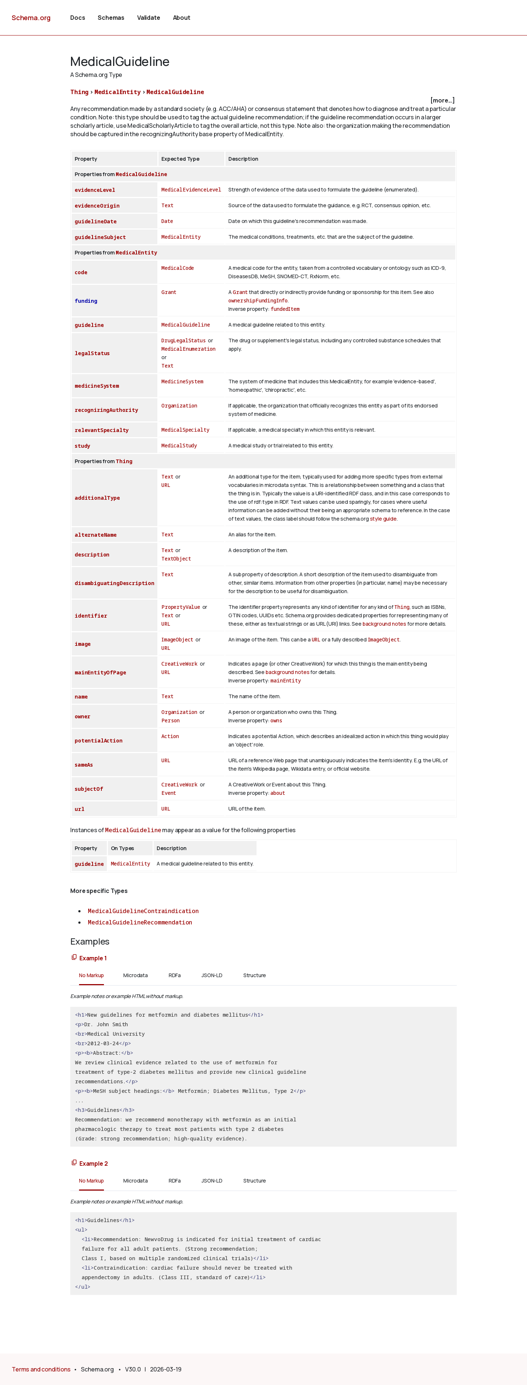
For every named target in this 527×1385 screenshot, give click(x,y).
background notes (384, 623)
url (80, 808)
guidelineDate (96, 221)
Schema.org (31, 17)
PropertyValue (180, 606)
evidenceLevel (95, 189)
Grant (168, 291)
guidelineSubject (100, 237)
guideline (89, 324)
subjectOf (89, 788)
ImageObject (177, 639)
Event (168, 792)
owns (276, 720)
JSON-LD (212, 975)
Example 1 (93, 958)
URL (166, 484)
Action (170, 736)
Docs (77, 18)
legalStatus (92, 353)
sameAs (84, 764)
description (92, 554)
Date (167, 220)
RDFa (175, 975)
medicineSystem (97, 385)
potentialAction (99, 740)
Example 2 (93, 1163)
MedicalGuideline (175, 92)
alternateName (96, 534)
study (82, 445)
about (277, 792)
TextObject (176, 558)
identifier (91, 615)
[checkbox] (263, 100)
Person (170, 720)
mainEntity (285, 680)
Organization (179, 405)
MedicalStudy (179, 445)
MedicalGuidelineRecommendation (140, 922)
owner (82, 716)
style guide (383, 518)
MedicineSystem (182, 381)
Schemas (111, 18)
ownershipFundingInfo (258, 300)
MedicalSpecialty (185, 429)
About (181, 18)
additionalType (97, 497)
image (83, 643)
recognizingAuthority (106, 409)
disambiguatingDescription (114, 583)
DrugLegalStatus (183, 340)
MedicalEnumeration (188, 348)
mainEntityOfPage (100, 672)
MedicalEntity (117, 92)
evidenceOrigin (97, 205)
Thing (79, 92)
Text (167, 205)
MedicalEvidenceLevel (191, 189)
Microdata (135, 975)
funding (86, 300)
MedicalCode (177, 267)
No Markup (91, 975)
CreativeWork (179, 663)
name (81, 696)
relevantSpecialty (101, 430)
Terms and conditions (41, 1369)
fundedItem (284, 308)
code (81, 272)
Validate (148, 18)
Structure (254, 975)
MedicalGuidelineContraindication (143, 911)
